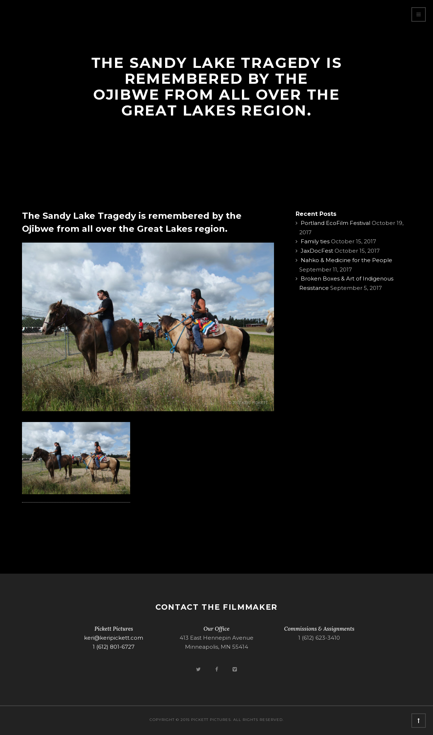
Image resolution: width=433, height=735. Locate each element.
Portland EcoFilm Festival (335, 222)
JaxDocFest (317, 250)
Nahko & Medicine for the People (346, 260)
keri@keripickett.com (113, 637)
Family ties (315, 241)
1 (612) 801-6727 (113, 646)
